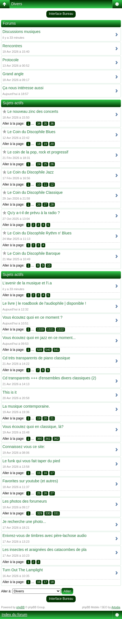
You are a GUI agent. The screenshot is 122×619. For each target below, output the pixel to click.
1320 (40, 329)
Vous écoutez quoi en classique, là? (33, 426)
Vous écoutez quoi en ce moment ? (32, 317)
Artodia (116, 607)
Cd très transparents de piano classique (36, 358)
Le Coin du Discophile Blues (31, 132)
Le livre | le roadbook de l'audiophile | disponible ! (44, 303)
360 (39, 438)
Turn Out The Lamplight (22, 570)
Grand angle (13, 74)
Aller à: (6, 591)
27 (45, 204)
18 (38, 143)
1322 (60, 329)
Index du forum (14, 614)
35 (45, 123)
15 (38, 473)
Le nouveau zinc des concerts (32, 111)
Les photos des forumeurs (24, 501)
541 (56, 349)
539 (39, 349)
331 (56, 513)
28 (52, 204)
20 (52, 143)
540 (48, 349)
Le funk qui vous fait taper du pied (31, 461)
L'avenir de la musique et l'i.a (27, 283)
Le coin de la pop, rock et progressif (37, 152)
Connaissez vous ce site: (23, 446)
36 (52, 123)
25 (45, 164)
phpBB (20, 607)
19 (45, 143)
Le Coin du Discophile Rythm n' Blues (39, 233)
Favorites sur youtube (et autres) (30, 481)
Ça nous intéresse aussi (22, 88)
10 (38, 184)
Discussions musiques (21, 31)
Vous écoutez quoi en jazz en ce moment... (39, 337)
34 (38, 123)
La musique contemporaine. (26, 406)
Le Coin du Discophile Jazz (30, 172)
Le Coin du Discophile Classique (35, 192)
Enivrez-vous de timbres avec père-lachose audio (44, 535)
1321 (50, 329)
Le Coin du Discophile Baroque (33, 253)
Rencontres (12, 46)
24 (38, 164)
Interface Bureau (61, 14)
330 (48, 513)
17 (52, 473)
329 (39, 513)
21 (52, 418)
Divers (16, 4)
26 (52, 164)
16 (45, 473)
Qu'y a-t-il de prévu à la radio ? (33, 213)
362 (56, 438)
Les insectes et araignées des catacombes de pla (44, 549)
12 (52, 184)
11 (45, 184)
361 (48, 438)
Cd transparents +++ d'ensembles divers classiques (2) (49, 378)
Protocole (10, 60)
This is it (9, 392)
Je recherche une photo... (24, 521)
